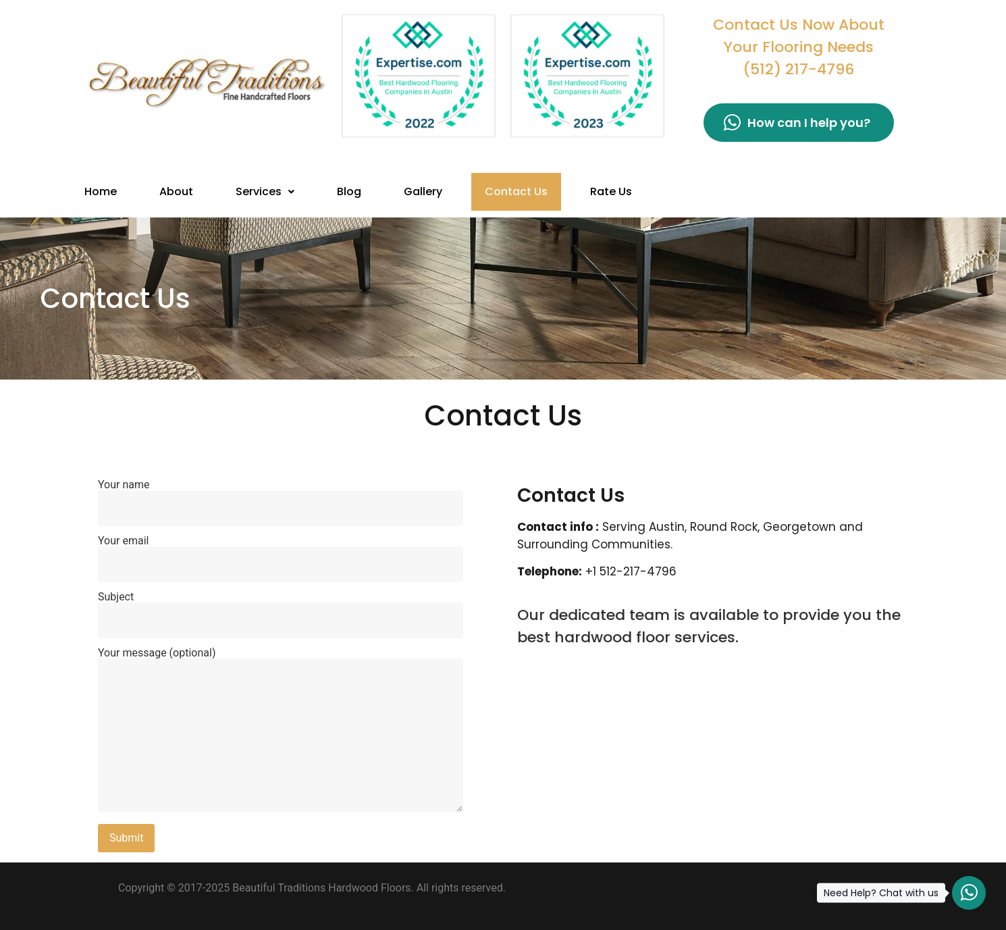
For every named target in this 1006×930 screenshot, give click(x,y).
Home (100, 191)
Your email (280, 552)
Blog (349, 191)
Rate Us (611, 191)
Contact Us (516, 191)
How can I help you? (797, 122)
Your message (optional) (280, 731)
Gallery (423, 191)
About (176, 191)
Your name (280, 496)
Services (265, 191)
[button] (265, 192)
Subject (280, 608)
